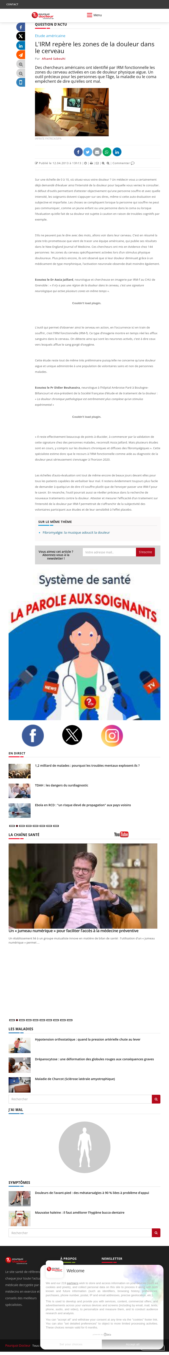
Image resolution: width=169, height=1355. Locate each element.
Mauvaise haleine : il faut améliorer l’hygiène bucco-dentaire (80, 1211)
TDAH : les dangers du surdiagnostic (61, 785)
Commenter (123, 163)
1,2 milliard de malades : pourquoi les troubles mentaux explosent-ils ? (87, 765)
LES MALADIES (20, 1029)
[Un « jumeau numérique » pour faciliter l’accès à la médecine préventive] (84, 885)
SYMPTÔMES (19, 1181)
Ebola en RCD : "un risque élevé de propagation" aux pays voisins (83, 805)
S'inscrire (145, 552)
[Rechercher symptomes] (156, 1231)
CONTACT (12, 4)
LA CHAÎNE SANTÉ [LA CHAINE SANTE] (23, 835)
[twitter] (77, 734)
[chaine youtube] (137, 836)
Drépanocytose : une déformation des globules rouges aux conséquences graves (94, 1058)
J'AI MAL (15, 1109)
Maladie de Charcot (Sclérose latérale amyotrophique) (75, 1078)
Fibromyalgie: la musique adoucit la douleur (76, 532)
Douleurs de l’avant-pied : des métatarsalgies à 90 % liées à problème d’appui (92, 1192)
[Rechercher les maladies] (156, 1098)
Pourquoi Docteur (17, 1344)
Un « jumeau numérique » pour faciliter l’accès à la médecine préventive (73, 930)
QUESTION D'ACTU (50, 24)
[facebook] (38, 735)
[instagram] (117, 735)
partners (72, 1283)
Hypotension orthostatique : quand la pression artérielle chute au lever (87, 1039)
